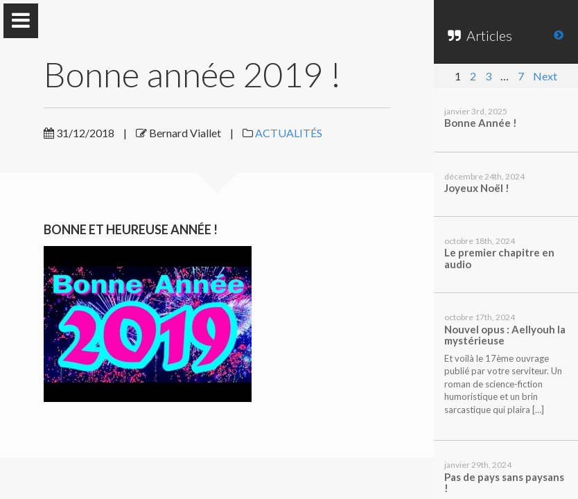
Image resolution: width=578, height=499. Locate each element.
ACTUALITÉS (288, 132)
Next (545, 75)
